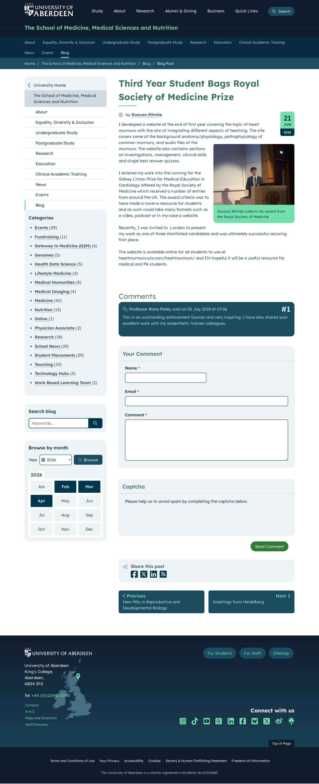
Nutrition (44, 309)
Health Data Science (56, 264)
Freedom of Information (251, 761)
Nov (68, 529)
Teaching (44, 364)
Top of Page (281, 744)
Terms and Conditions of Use (72, 761)
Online (42, 318)
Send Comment (269, 546)
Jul (45, 515)
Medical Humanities (55, 282)
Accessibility (133, 761)
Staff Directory (36, 725)
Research (147, 11)
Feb (65, 486)
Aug (68, 515)
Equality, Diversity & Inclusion (65, 122)
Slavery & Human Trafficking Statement (196, 761)
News (41, 184)
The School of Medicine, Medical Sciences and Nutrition (104, 27)
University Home (50, 85)
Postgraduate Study (55, 143)
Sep (93, 515)
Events (42, 194)
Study (100, 11)
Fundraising (47, 236)
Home (30, 63)
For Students (218, 653)
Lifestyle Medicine (53, 273)
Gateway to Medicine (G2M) (63, 245)
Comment (136, 414)
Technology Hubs (52, 373)
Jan (45, 486)
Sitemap (281, 653)
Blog (146, 63)
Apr (41, 500)
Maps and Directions (41, 719)
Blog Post (165, 63)
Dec (93, 529)
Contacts (32, 706)
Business (218, 11)
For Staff (252, 653)
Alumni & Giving (183, 11)
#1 (285, 308)
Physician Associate (55, 328)
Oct (45, 529)
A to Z (29, 712)
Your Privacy (109, 761)
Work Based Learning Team (63, 382)
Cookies (154, 761)
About (122, 11)
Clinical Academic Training (61, 174)
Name (132, 368)
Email (132, 391)
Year (33, 459)
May (68, 500)
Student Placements (55, 355)
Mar (89, 486)
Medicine (44, 300)
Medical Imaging (52, 291)
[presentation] (159, 519)
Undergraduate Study (57, 132)
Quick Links (249, 11)
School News (48, 346)
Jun (93, 500)
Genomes (45, 255)
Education (45, 163)
